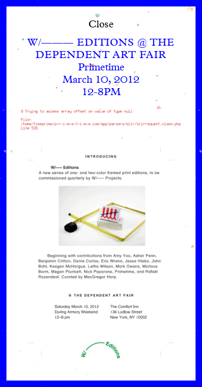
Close (101, 25)
